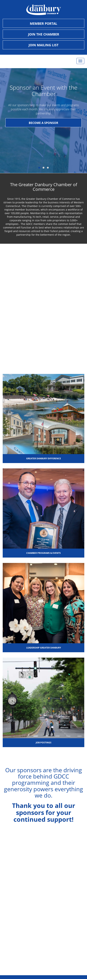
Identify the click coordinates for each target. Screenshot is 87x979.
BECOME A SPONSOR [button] (43, 123)
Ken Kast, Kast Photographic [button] (43, 956)
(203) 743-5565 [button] (43, 875)
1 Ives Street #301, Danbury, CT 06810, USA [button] (44, 864)
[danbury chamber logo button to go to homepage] (43, 9)
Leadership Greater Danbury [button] (43, 647)
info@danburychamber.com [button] (43, 881)
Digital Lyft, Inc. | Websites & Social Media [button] (43, 950)
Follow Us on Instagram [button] (43, 913)
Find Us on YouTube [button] (43, 918)
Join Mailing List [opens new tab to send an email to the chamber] (43, 45)
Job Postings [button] (43, 742)
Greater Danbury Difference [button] (43, 458)
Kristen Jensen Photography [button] (43, 961)
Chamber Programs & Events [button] (43, 553)
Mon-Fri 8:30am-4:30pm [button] (43, 869)
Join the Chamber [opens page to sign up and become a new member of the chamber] (43, 34)
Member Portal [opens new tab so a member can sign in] (43, 23)
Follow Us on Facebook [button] (43, 907)
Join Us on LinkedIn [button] (43, 924)
